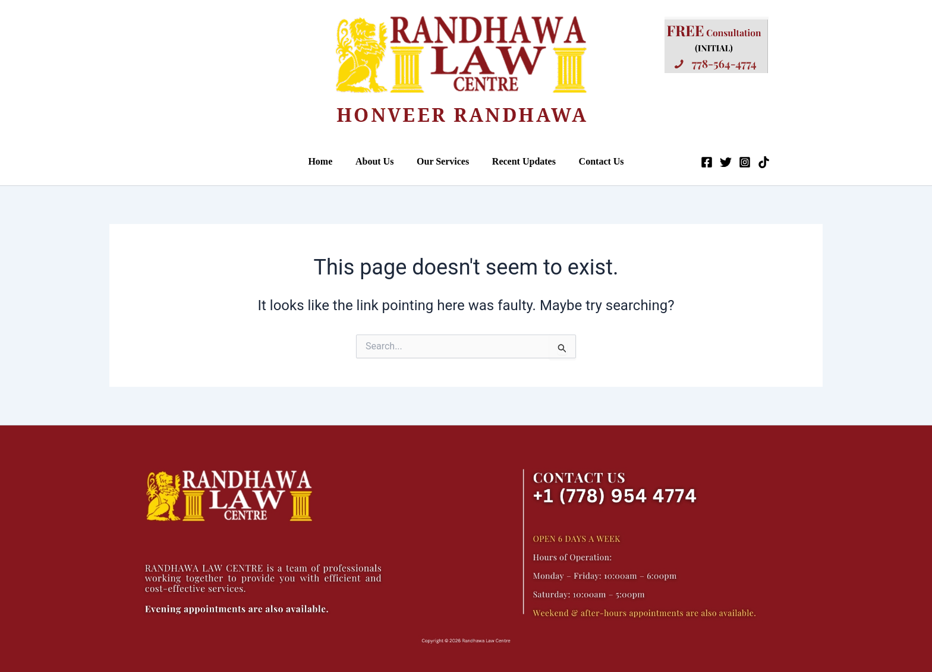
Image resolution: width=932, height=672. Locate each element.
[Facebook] (697, 162)
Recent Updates (520, 161)
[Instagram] (735, 162)
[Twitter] (716, 162)
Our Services (443, 161)
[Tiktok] (754, 162)
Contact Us (593, 161)
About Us (379, 161)
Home (328, 161)
